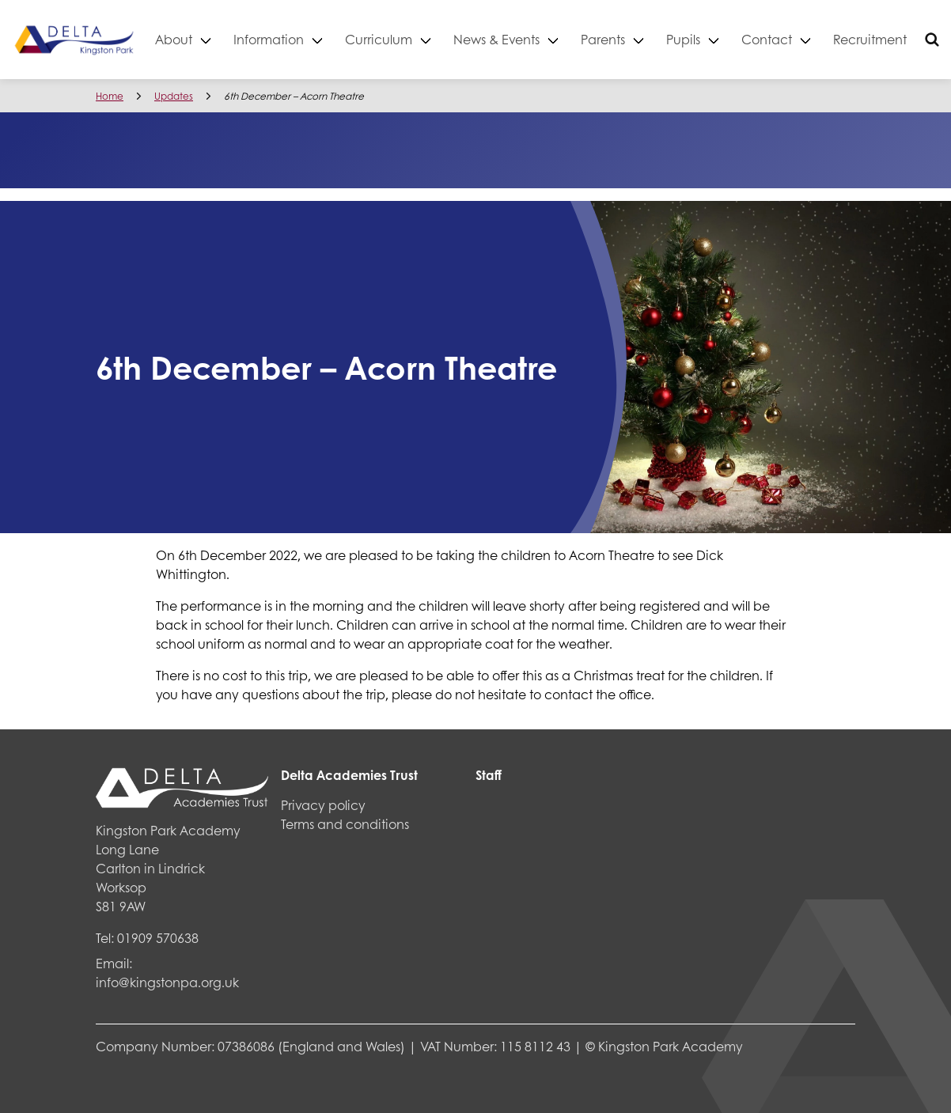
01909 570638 (158, 938)
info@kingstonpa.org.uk (167, 982)
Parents (629, 39)
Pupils (709, 39)
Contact (792, 39)
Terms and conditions (345, 824)
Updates (173, 96)
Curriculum (404, 39)
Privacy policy (323, 805)
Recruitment (896, 39)
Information (295, 39)
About (199, 39)
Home (109, 96)
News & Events (522, 39)
